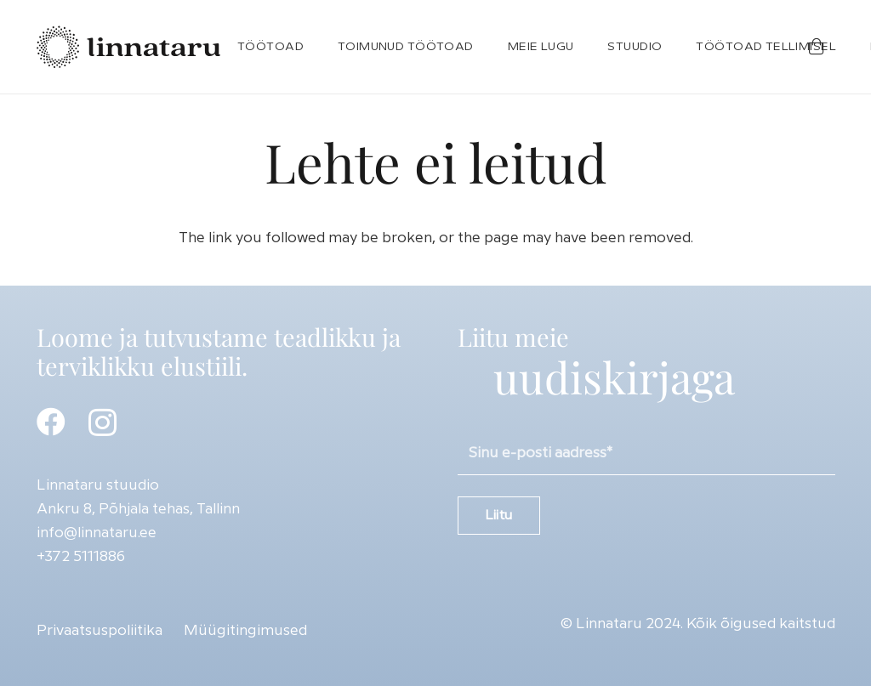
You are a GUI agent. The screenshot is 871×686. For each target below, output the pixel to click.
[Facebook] (51, 421)
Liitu (499, 515)
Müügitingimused (245, 631)
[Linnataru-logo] (128, 47)
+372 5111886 (81, 557)
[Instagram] (102, 423)
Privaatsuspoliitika (99, 631)
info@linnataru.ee (97, 533)
